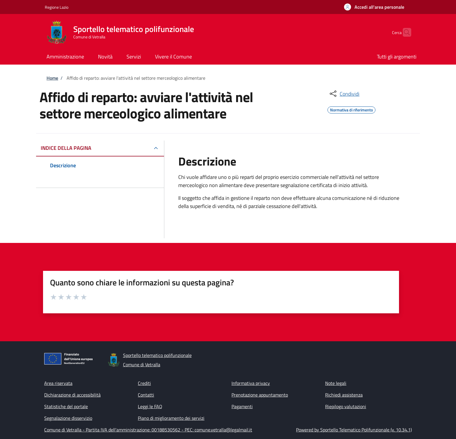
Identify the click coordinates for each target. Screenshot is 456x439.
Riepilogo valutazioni (345, 406)
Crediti (144, 383)
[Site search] (404, 32)
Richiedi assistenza (344, 394)
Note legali (335, 383)
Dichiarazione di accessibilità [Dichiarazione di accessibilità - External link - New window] (72, 394)
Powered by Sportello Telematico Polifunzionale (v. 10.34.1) (354, 429)
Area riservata (58, 383)
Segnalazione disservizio (68, 418)
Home (52, 77)
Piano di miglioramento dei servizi (171, 418)
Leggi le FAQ (150, 406)
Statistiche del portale (66, 406)
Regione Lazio (56, 7)
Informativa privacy (250, 383)
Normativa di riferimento (351, 109)
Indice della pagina (66, 148)
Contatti (146, 394)
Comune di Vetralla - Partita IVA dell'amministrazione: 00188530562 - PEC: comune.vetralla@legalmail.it (148, 429)
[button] (374, 7)
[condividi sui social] (344, 93)
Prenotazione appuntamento (259, 394)
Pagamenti (242, 406)
